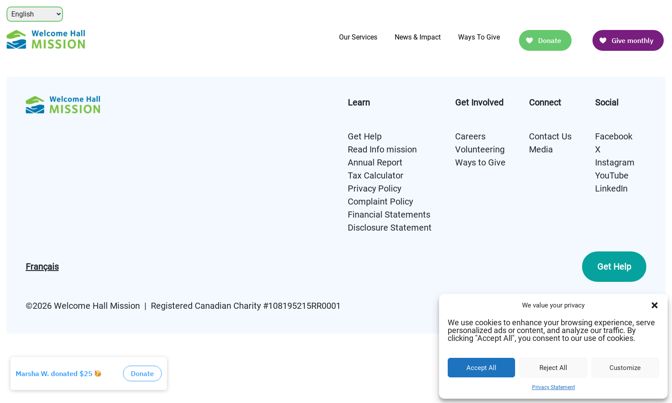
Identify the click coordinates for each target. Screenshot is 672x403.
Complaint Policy (380, 201)
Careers (470, 136)
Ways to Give (480, 162)
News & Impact (418, 37)
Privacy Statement (553, 387)
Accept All (481, 368)
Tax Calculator (375, 175)
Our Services (358, 37)
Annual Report (375, 162)
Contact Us (550, 136)
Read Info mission (382, 149)
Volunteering (480, 149)
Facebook (613, 136)
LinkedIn (611, 188)
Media (541, 149)
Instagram (615, 162)
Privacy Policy (374, 188)
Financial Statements (389, 214)
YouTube (612, 175)
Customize (625, 368)
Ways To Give (479, 37)
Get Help (365, 136)
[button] (654, 305)
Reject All (553, 368)
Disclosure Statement (390, 227)
